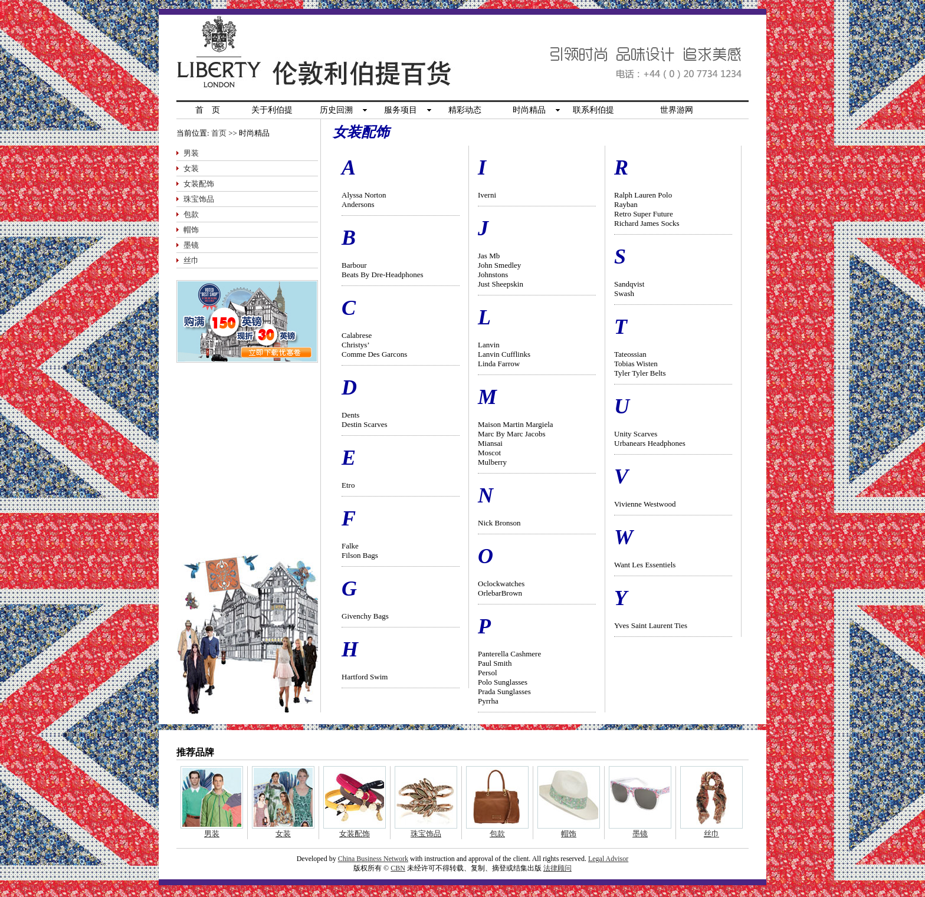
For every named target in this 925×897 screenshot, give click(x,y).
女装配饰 (198, 183)
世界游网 (676, 110)
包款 (191, 214)
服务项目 (400, 110)
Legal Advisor (608, 859)
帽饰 (191, 229)
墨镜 (191, 245)
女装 (191, 168)
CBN (398, 868)
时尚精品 (529, 110)
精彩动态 (464, 110)
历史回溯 (336, 110)
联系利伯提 (593, 110)
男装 (191, 153)
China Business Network (373, 859)
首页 (219, 133)
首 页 (207, 110)
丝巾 (191, 260)
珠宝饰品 (198, 199)
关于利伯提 (272, 110)
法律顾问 (557, 868)
